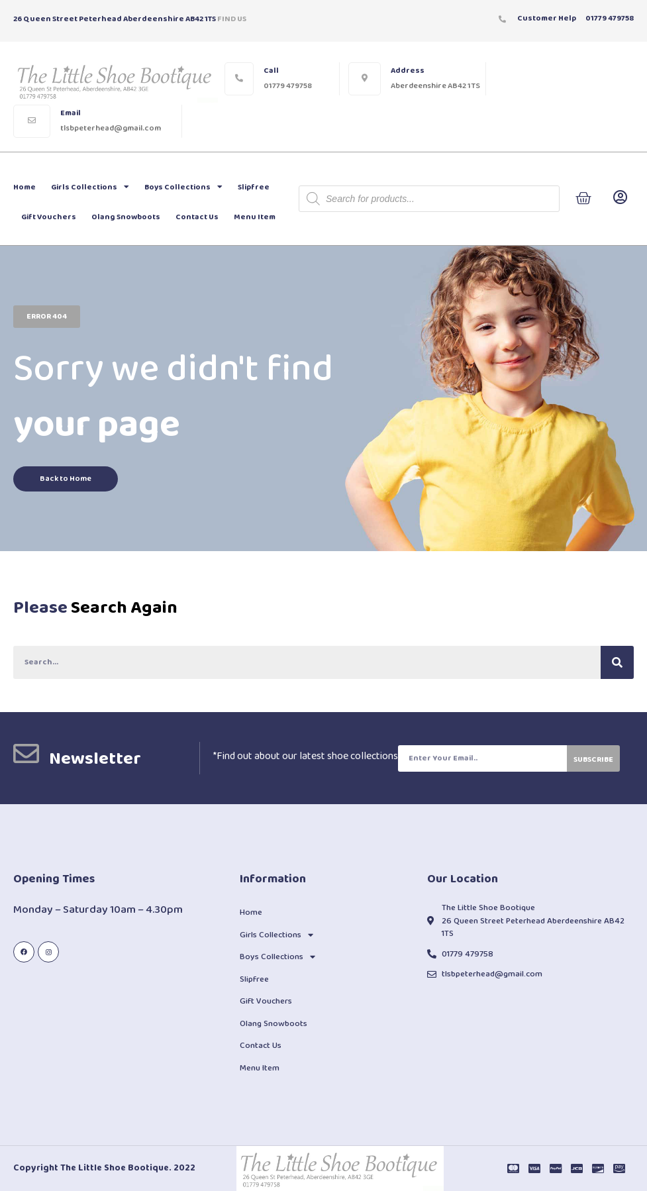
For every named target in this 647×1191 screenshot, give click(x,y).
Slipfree (254, 187)
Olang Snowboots (125, 217)
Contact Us (197, 217)
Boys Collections (183, 186)
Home (24, 187)
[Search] (617, 662)
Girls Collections (90, 186)
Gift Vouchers (48, 217)
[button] (46, 316)
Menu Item (254, 217)
